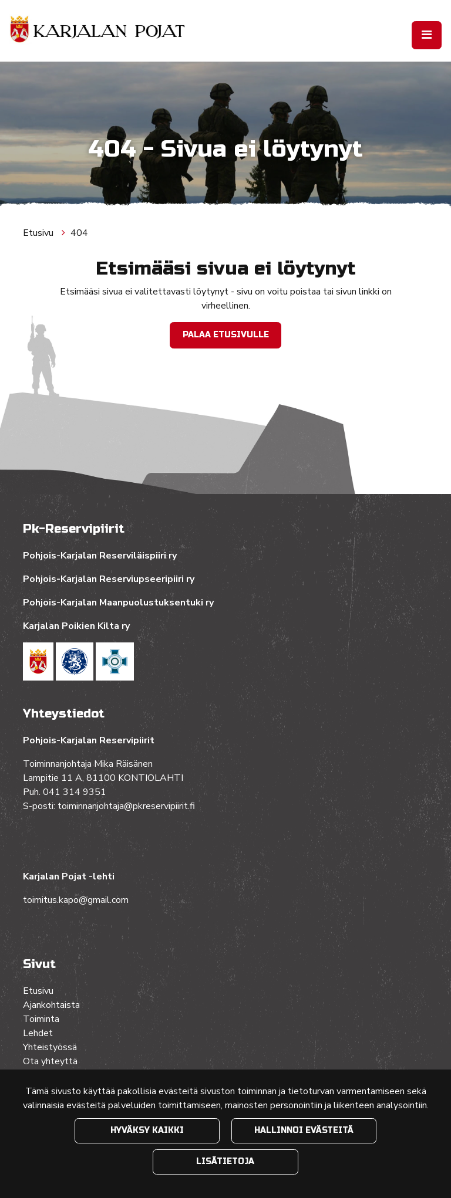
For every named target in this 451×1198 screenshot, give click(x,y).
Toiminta (42, 1019)
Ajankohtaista (51, 1005)
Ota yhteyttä (50, 1061)
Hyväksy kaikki (147, 1130)
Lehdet (38, 1033)
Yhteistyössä (50, 1047)
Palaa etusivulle (226, 335)
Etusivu (39, 232)
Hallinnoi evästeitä (304, 1130)
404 (79, 232)
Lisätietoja (225, 1161)
